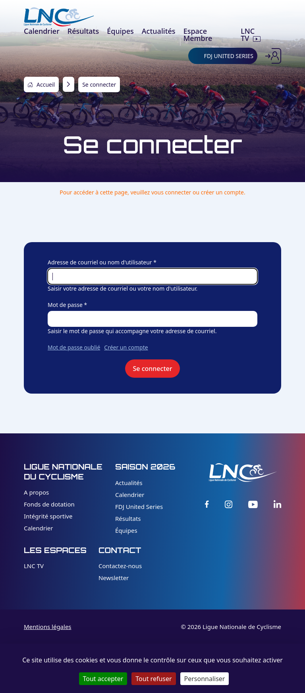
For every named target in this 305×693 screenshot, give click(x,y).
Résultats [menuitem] (83, 31)
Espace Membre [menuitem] (197, 34)
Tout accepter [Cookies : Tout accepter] (103, 678)
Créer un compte (126, 347)
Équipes (126, 530)
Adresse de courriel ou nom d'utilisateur (100, 262)
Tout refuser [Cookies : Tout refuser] (153, 678)
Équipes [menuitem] (120, 31)
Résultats (128, 518)
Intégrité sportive (48, 516)
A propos (36, 492)
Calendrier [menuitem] (42, 31)
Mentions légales (47, 627)
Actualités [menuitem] (159, 31)
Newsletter (113, 578)
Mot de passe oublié (74, 347)
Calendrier (38, 528)
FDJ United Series (139, 507)
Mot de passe (65, 305)
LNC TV (34, 566)
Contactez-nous (120, 566)
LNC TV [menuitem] (248, 34)
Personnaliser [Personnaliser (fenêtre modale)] (204, 678)
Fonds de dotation (49, 504)
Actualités (129, 483)
